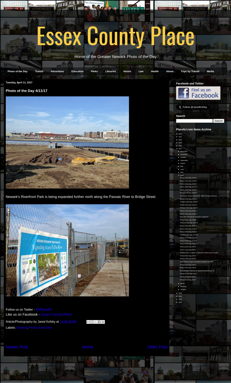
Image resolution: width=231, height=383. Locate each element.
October (183, 157)
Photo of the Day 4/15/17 (188, 229)
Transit (39, 71)
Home (87, 347)
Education (77, 71)
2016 (180, 293)
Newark (22, 327)
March (182, 283)
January (183, 289)
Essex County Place (115, 35)
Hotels (127, 71)
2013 (180, 302)
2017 (180, 149)
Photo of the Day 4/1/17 (188, 280)
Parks (94, 71)
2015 (180, 296)
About (169, 71)
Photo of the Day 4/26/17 (188, 190)
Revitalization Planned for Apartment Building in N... (197, 271)
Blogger (145, 372)
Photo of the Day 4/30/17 (188, 178)
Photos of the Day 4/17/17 (189, 223)
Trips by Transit (190, 71)
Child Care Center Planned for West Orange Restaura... (199, 196)
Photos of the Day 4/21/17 (189, 208)
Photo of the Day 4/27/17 (188, 187)
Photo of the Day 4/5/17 (188, 265)
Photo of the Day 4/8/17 (188, 250)
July (181, 166)
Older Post (157, 347)
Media (210, 71)
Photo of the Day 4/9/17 (188, 247)
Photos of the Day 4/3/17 (188, 274)
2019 (180, 143)
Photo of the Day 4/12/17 (188, 238)
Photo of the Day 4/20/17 (188, 211)
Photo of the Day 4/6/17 (188, 259)
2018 (180, 146)
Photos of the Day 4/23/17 (189, 202)
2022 (180, 134)
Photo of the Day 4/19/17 (188, 214)
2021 (180, 137)
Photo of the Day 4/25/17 (188, 193)
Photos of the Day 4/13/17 (189, 235)
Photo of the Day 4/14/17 (188, 232)
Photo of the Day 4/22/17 (188, 205)
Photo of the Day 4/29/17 (188, 181)
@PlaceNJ (44, 309)
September (184, 160)
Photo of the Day (18, 71)
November (184, 154)
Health (155, 71)
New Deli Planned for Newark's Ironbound (194, 217)
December (184, 151)
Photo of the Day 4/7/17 (188, 256)
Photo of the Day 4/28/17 (188, 184)
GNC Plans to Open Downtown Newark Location (196, 262)
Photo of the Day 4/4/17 (188, 268)
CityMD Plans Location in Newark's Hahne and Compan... (199, 253)
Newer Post (17, 347)
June (182, 169)
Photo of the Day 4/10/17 (188, 244)
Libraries (110, 71)
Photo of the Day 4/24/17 (188, 199)
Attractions (57, 71)
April (182, 175)
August (183, 163)
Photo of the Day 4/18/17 (188, 220)
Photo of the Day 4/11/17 (188, 241)
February (183, 286)
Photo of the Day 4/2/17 (188, 277)
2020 (180, 140)
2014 (180, 299)
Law (141, 71)
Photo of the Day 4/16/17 (188, 226)
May (182, 172)
